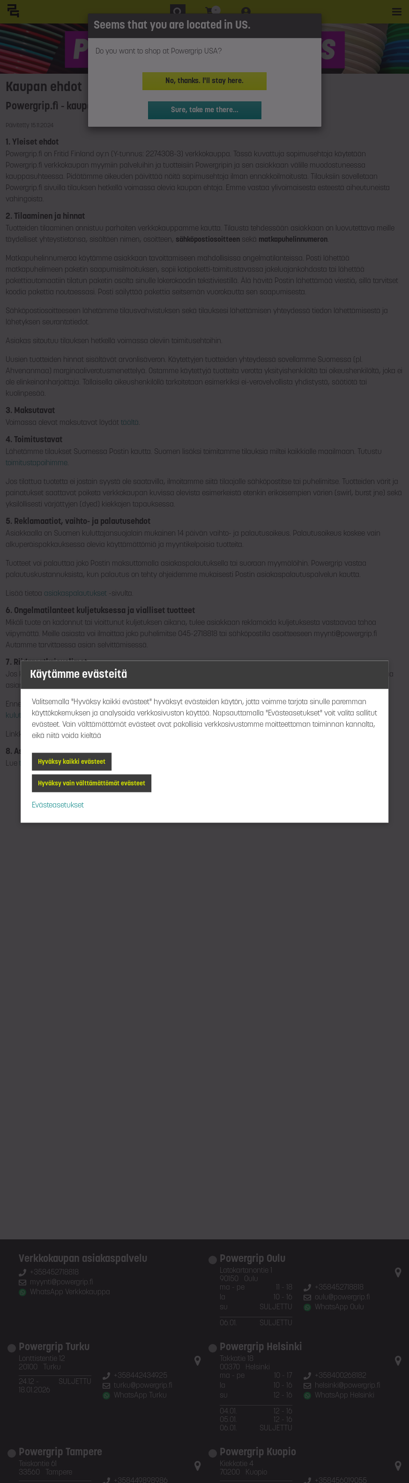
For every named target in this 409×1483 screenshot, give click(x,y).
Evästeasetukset (58, 805)
